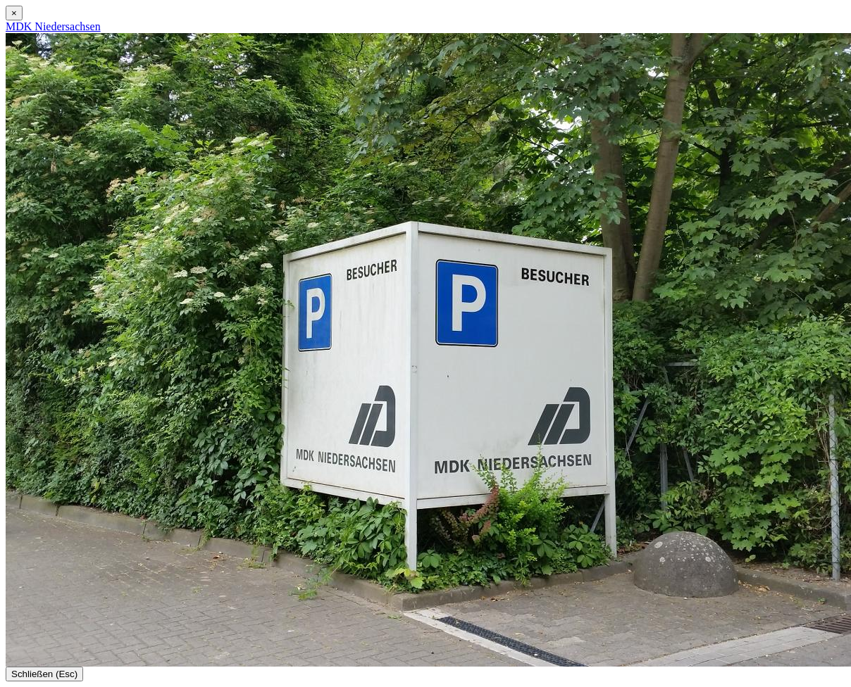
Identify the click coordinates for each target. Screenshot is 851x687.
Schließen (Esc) (44, 674)
